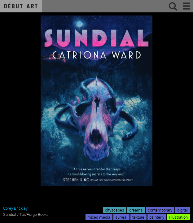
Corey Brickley (15, 208)
